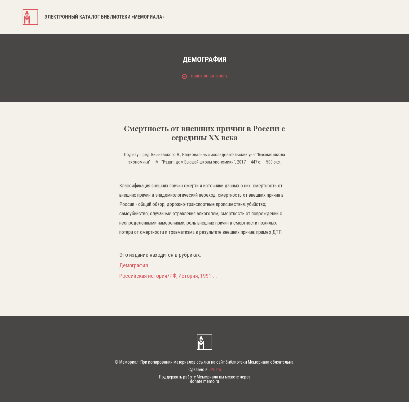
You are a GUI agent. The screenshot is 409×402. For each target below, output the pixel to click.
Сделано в (204, 369)
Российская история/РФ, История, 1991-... (168, 276)
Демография (133, 265)
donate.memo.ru (204, 381)
